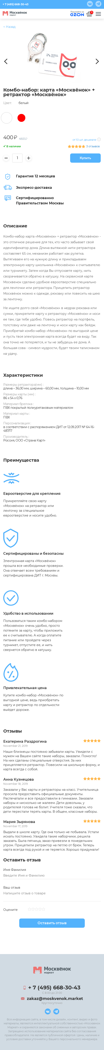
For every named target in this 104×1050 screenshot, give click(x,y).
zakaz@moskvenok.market (55, 998)
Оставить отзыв (52, 923)
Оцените (10, 910)
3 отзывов (93, 146)
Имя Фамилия (14, 870)
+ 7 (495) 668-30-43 (15, 4)
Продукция (12, 27)
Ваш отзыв (11, 888)
